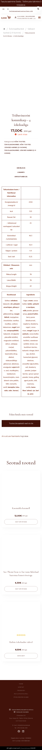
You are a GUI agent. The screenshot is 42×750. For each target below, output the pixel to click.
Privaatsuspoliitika (21, 694)
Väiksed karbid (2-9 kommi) (15, 147)
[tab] (21, 168)
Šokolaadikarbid (16, 29)
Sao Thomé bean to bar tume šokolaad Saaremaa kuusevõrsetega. (21, 574)
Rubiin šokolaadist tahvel (21, 642)
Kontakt (21, 687)
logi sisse (24, 436)
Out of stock (21, 522)
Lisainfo (21, 172)
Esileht (4, 29)
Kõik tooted (19, 141)
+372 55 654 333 (22, 728)
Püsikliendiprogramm (21, 697)
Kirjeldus (21, 168)
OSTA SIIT (21, 656)
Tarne (21, 684)
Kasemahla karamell (21, 508)
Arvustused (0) (21, 176)
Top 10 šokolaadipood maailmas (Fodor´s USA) (21, 11)
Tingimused (21, 690)
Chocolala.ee (25, 748)
